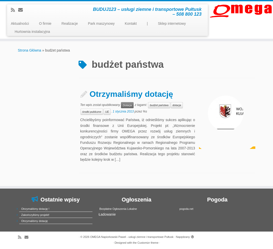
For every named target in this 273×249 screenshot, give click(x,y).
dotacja (176, 105)
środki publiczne (91, 111)
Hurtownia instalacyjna (32, 32)
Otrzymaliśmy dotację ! (35, 208)
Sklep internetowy (172, 23)
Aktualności (20, 23)
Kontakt (131, 23)
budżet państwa (159, 105)
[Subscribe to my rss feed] (14, 10)
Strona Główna (29, 50)
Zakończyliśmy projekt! (35, 214)
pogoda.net (186, 208)
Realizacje (70, 23)
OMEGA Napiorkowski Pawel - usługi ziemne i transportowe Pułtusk (131, 236)
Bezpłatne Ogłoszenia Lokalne (118, 208)
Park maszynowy (101, 23)
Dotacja (127, 105)
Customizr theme (147, 242)
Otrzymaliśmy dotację (131, 94)
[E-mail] (22, 10)
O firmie (45, 23)
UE (107, 111)
